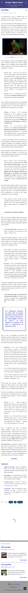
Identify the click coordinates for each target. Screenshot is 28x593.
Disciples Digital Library (14, 2)
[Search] (26, 3)
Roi (15, 502)
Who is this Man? (6, 547)
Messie (10, 502)
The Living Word (6, 565)
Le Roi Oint (7, 488)
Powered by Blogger (14, 584)
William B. (12, 57)
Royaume (20, 502)
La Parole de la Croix (8, 481)
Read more (23, 560)
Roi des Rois (7, 475)
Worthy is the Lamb (9, 467)
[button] (26, 10)
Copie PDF (14, 458)
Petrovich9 (17, 587)
